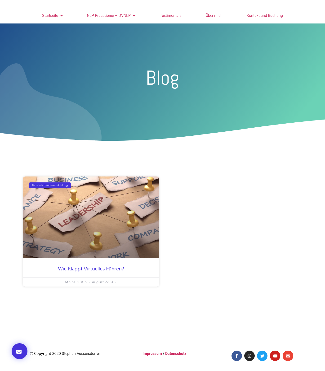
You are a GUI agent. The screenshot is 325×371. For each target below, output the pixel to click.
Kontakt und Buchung (265, 15)
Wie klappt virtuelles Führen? (91, 269)
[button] (19, 351)
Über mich (214, 15)
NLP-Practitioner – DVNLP (111, 15)
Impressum (152, 353)
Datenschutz (175, 353)
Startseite (52, 15)
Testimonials (170, 15)
